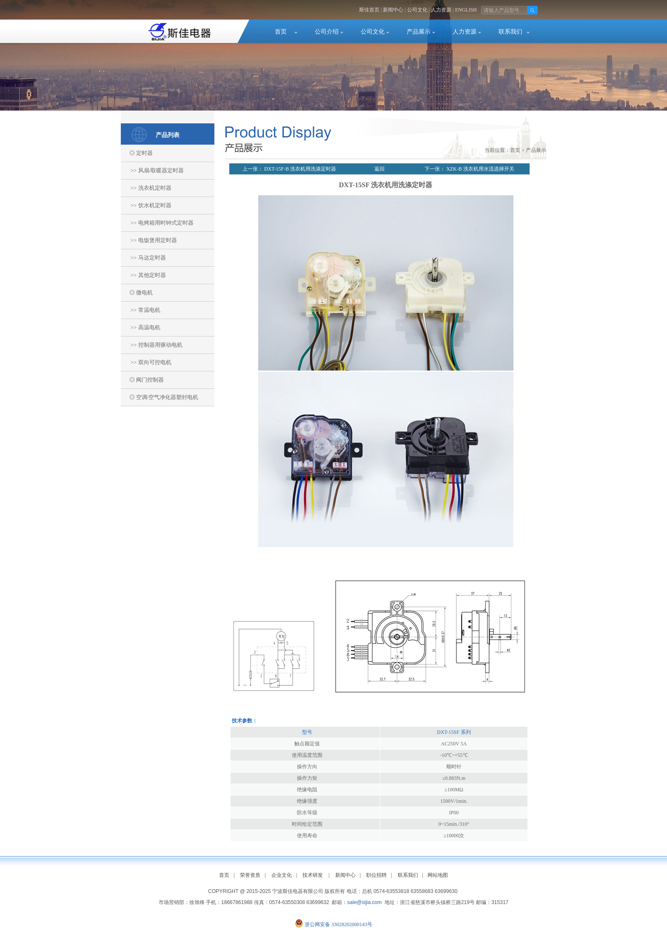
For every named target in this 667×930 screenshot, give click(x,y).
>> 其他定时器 (143, 275)
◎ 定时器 (137, 153)
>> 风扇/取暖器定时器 (152, 170)
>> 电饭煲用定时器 (149, 240)
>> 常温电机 (140, 310)
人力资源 (441, 10)
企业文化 (281, 875)
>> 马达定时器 (143, 257)
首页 (281, 32)
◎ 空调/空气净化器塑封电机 (159, 397)
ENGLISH (466, 10)
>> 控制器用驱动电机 (151, 345)
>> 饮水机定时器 (146, 205)
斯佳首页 (369, 10)
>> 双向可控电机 (146, 362)
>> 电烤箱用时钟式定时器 (157, 223)
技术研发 (312, 875)
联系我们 (510, 32)
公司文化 (417, 10)
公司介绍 (327, 32)
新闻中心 (393, 10)
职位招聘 (376, 875)
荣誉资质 (250, 875)
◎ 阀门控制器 (142, 380)
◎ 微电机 (137, 292)
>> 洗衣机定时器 (146, 188)
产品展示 (418, 32)
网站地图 (438, 875)
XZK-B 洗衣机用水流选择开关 (479, 169)
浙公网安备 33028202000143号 (338, 924)
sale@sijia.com (364, 902)
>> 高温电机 (140, 327)
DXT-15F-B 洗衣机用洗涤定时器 (299, 169)
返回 (379, 169)
